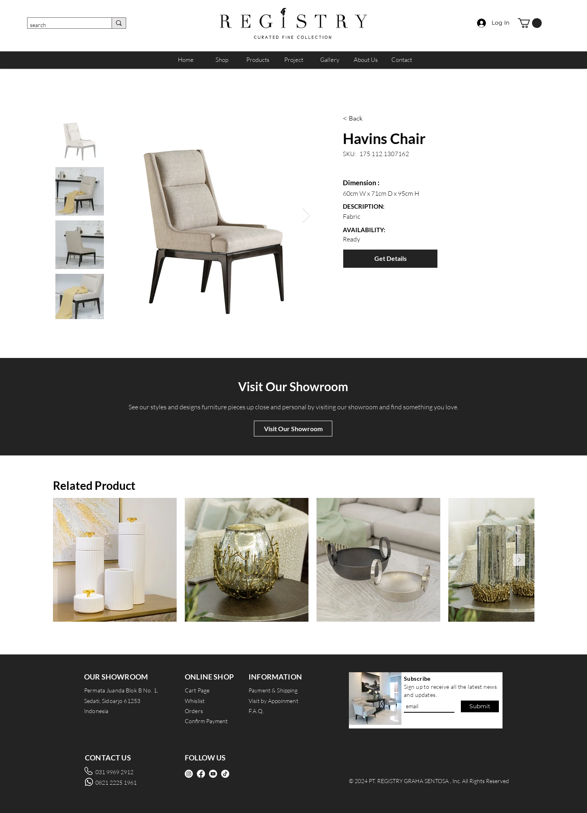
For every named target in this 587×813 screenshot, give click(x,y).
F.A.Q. (256, 710)
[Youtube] (213, 774)
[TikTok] (225, 774)
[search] (62, 25)
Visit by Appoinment (273, 700)
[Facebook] (201, 774)
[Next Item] (306, 215)
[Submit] (480, 706)
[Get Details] (390, 258)
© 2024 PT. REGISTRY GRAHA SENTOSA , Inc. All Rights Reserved (429, 780)
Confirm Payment (206, 721)
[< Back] (384, 118)
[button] (530, 23)
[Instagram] (189, 774)
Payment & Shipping (273, 690)
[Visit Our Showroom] (293, 428)
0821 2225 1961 (116, 782)
